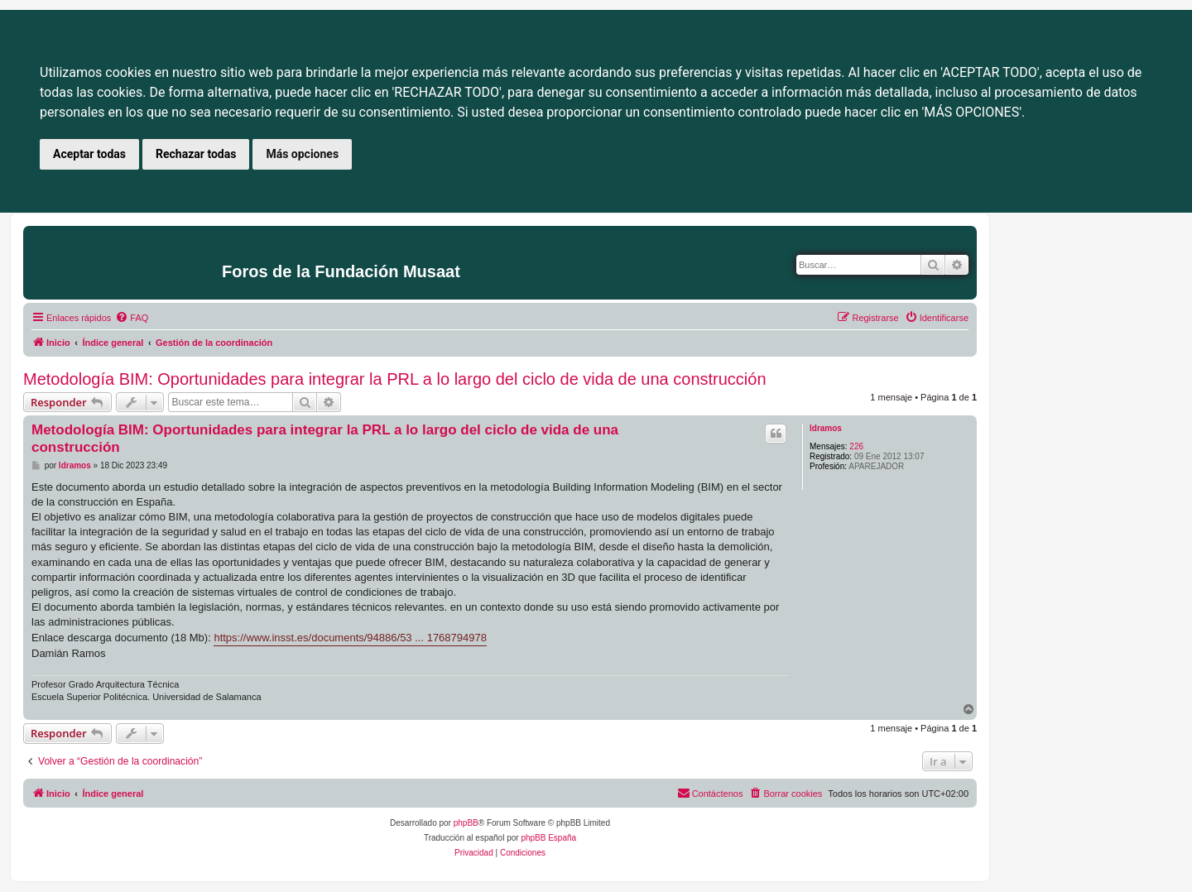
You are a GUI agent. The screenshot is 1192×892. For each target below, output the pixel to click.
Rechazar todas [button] (196, 154)
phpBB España (548, 837)
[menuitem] (131, 318)
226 (856, 446)
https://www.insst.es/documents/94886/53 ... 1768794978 (350, 637)
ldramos (826, 428)
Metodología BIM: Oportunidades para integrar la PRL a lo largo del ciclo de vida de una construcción (395, 379)
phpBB (466, 822)
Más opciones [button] (302, 154)
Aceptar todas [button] (89, 154)
